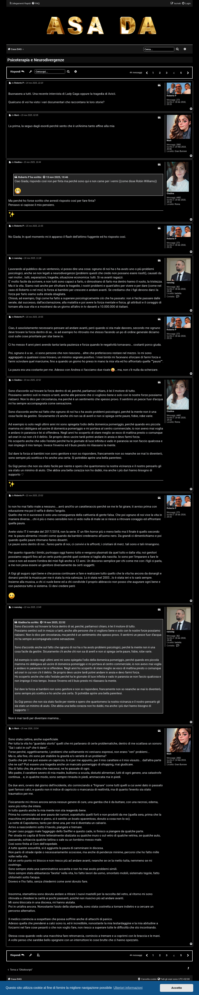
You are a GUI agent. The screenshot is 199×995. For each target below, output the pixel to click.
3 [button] (166, 72)
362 (178, 287)
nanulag (170, 283)
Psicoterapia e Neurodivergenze (35, 59)
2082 (178, 145)
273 (178, 100)
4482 (178, 198)
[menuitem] (35, 3)
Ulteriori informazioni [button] (128, 987)
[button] (146, 72)
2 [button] (160, 72)
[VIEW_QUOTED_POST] (44, 177)
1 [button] (153, 72)
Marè (169, 140)
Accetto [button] (176, 987)
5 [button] (181, 72)
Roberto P (171, 96)
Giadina (170, 193)
